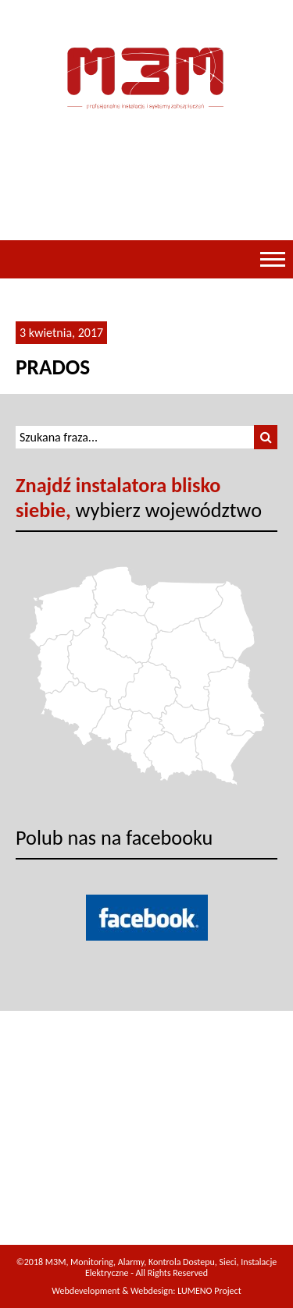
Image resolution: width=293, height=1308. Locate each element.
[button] (265, 437)
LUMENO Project (209, 1290)
